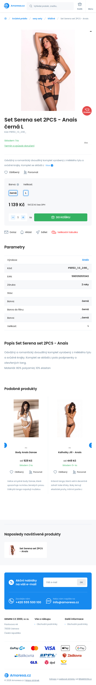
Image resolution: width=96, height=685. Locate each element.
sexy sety (37, 18)
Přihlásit (81, 582)
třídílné (51, 18)
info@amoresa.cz (66, 602)
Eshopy (53, 679)
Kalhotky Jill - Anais (69, 452)
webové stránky (67, 679)
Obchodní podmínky (47, 624)
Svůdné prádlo (19, 18)
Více (47, 165)
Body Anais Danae (26, 452)
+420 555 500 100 (28, 602)
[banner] (13, 6)
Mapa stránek (32, 680)
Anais (85, 259)
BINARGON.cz (85, 679)
